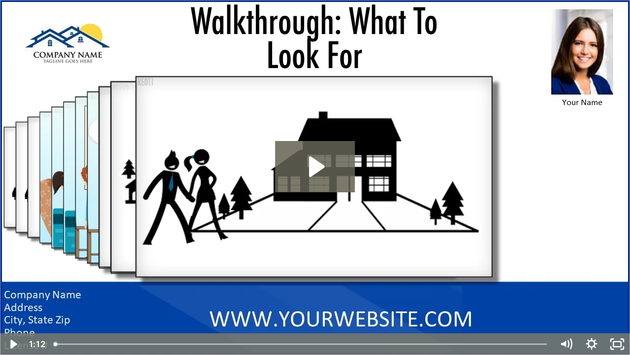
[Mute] (566, 344)
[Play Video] (13, 344)
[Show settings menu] (591, 344)
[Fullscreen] (617, 344)
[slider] (301, 344)
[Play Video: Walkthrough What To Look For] (315, 166)
